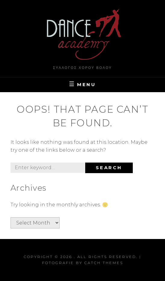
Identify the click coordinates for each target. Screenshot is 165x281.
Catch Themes (103, 262)
